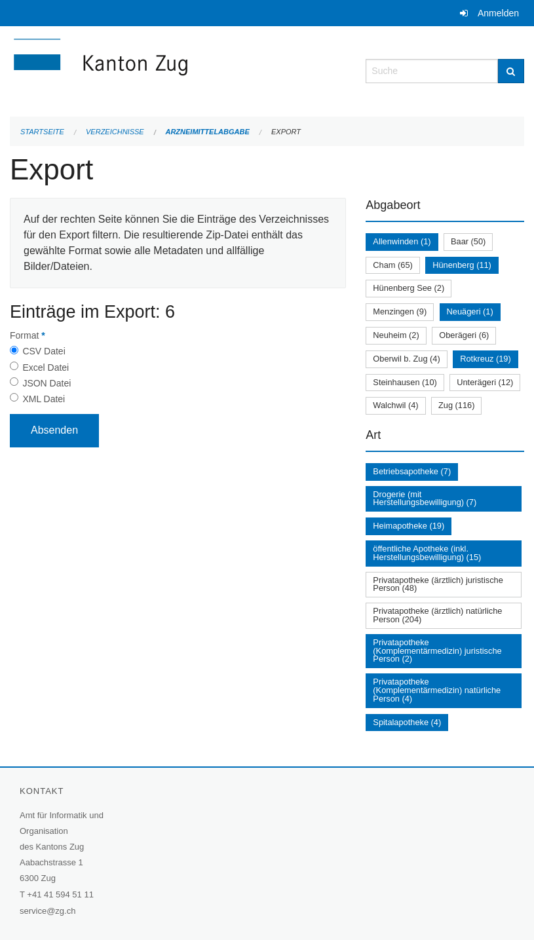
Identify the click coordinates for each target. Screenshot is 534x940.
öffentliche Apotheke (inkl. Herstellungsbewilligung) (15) (427, 553)
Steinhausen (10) (404, 382)
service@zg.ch (47, 911)
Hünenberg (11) (461, 265)
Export (286, 132)
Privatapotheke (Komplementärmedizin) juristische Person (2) (437, 650)
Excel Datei (45, 367)
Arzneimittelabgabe (207, 132)
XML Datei (43, 399)
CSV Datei (43, 351)
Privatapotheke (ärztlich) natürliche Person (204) (437, 615)
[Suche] (511, 71)
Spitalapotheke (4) (407, 722)
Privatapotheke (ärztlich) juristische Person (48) (438, 584)
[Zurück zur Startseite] (178, 69)
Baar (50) (468, 241)
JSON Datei (46, 383)
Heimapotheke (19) (408, 526)
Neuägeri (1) (470, 311)
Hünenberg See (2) (408, 288)
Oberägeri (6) (464, 335)
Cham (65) (392, 265)
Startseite (42, 132)
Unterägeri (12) (485, 382)
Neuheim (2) (396, 335)
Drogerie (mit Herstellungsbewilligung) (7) (424, 498)
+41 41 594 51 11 (60, 894)
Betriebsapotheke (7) (412, 471)
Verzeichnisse (115, 132)
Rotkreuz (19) (485, 359)
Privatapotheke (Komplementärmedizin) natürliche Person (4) (437, 690)
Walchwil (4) (395, 405)
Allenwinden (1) (401, 241)
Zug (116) (456, 405)
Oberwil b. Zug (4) (406, 359)
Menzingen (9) (400, 311)
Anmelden (498, 13)
